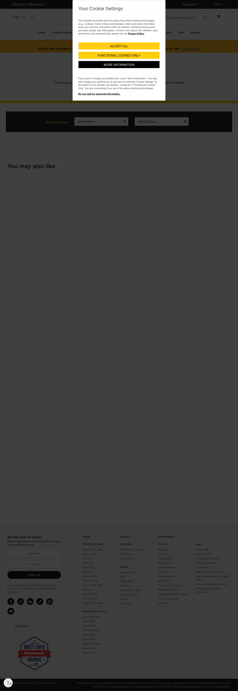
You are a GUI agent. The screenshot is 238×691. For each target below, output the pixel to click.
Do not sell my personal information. (99, 93)
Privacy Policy (136, 33)
